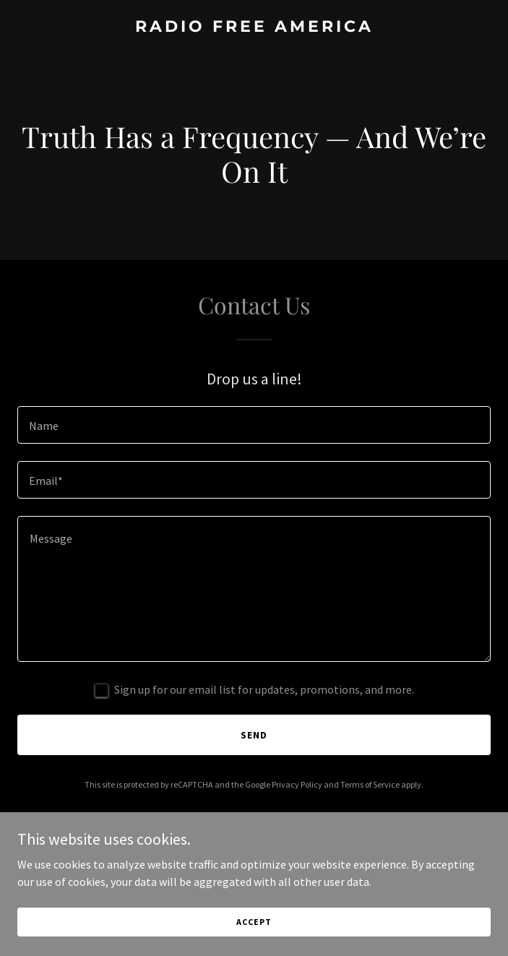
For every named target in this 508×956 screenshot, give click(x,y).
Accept (253, 921)
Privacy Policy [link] (297, 784)
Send (254, 734)
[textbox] (254, 425)
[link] (254, 27)
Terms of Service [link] (370, 784)
